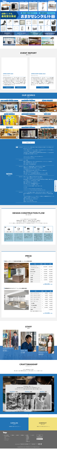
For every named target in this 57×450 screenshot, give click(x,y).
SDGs (40, 435)
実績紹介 (13, 435)
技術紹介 (17, 435)
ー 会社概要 (27, 437)
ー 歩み (5, 437)
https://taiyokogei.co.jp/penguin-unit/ (35, 188)
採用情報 (22, 435)
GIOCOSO (33, 444)
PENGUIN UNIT (8, 87)
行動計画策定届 (39, 437)
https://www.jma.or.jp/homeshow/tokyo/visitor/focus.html (38, 174)
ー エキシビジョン (6, 438)
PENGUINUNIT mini (20, 87)
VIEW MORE (43, 87)
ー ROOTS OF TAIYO (7, 436)
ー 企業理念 (27, 436)
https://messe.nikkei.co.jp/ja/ (32, 201)
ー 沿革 (27, 440)
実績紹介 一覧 (28, 142)
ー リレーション (6, 440)
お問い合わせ (52, 1)
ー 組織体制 (27, 438)
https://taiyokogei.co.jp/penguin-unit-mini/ (37, 189)
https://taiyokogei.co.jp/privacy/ (29, 157)
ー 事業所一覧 (28, 441)
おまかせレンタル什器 (24, 444)
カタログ (32, 435)
